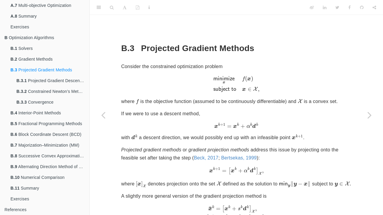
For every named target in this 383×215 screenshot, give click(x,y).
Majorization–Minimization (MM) (44, 145)
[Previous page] (103, 115)
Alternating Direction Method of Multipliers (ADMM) (49, 166)
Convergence (35, 102)
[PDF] (137, 7)
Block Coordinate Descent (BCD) (45, 134)
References (15, 209)
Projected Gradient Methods (41, 69)
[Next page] (369, 115)
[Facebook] (349, 7)
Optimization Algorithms (29, 37)
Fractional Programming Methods (46, 123)
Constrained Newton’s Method (51, 91)
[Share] (374, 7)
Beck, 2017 (206, 158)
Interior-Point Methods (35, 112)
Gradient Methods (31, 59)
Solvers (21, 48)
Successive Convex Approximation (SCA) (49, 155)
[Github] (361, 7)
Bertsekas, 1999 (239, 158)
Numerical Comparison (37, 177)
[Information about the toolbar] (149, 7)
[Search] (111, 7)
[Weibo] (311, 7)
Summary (23, 16)
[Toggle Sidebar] (98, 7)
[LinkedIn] (324, 7)
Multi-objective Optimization (40, 5)
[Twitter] (337, 7)
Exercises (19, 26)
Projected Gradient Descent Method (52, 80)
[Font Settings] (124, 7)
